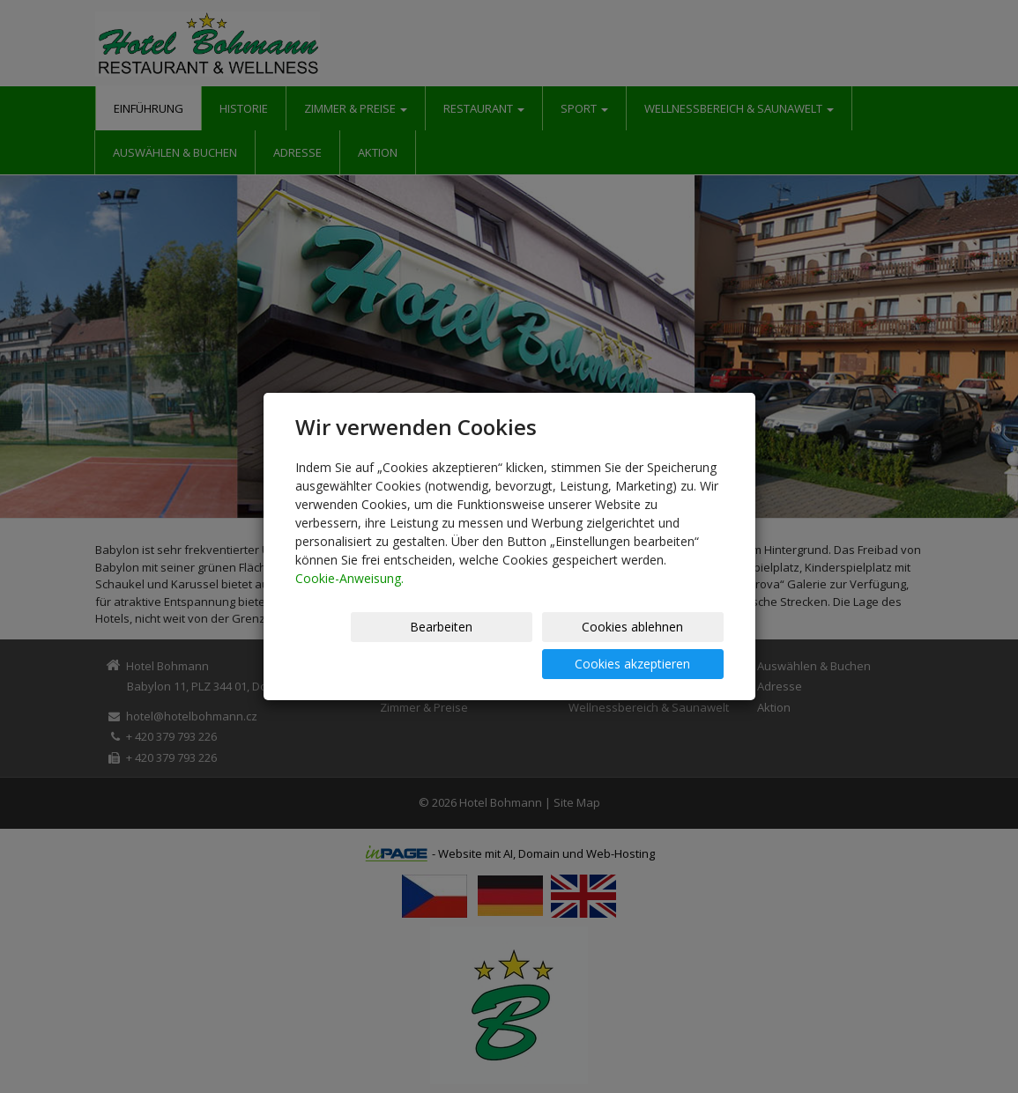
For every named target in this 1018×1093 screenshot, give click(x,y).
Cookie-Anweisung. (349, 596)
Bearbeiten (367, 645)
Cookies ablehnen (511, 645)
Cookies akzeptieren (658, 645)
